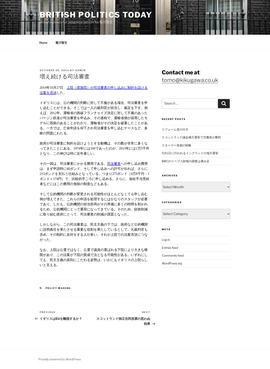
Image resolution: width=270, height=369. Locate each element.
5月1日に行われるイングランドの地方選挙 (190, 153)
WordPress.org (172, 263)
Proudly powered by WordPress (59, 359)
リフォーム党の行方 (175, 129)
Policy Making (58, 288)
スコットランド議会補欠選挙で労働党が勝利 (191, 137)
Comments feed (173, 255)
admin (80, 70)
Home (43, 42)
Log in (166, 239)
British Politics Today (96, 14)
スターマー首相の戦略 (176, 145)
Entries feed (170, 247)
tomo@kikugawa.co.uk (190, 80)
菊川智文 (61, 42)
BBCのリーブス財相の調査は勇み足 (185, 161)
